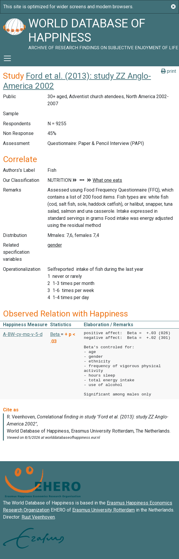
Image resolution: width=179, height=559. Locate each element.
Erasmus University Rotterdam (103, 510)
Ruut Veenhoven (38, 517)
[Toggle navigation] (7, 58)
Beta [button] (55, 334)
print (168, 71)
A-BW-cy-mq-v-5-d (22, 334)
